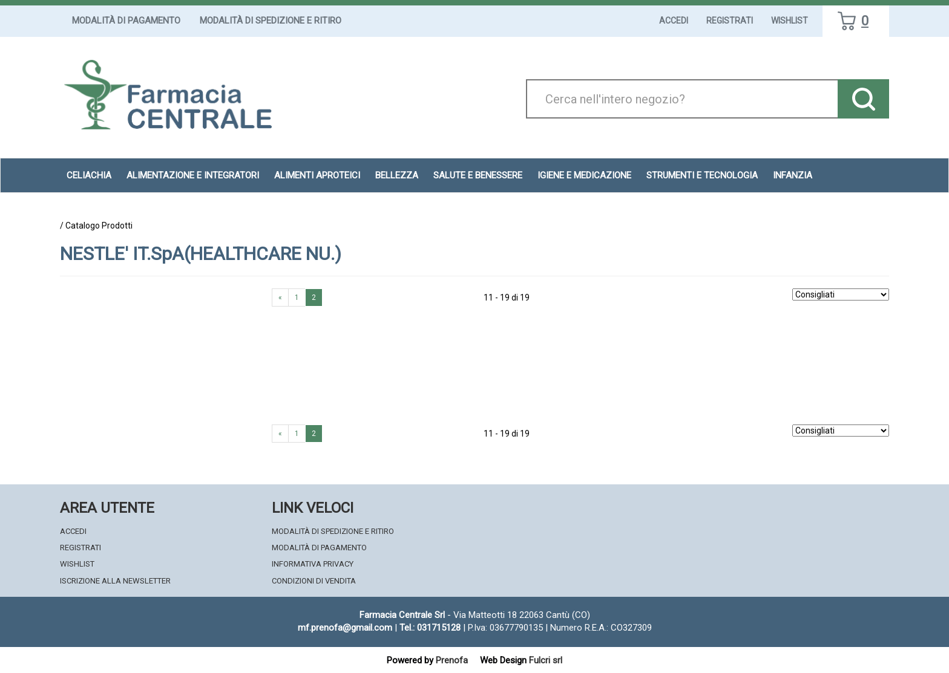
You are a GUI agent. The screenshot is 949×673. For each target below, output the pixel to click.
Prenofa (452, 660)
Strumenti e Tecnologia (702, 175)
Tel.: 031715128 (430, 627)
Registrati (729, 20)
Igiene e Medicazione (584, 175)
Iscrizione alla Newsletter (115, 580)
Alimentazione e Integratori (192, 175)
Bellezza (396, 175)
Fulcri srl (545, 660)
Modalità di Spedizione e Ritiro (270, 20)
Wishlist (789, 20)
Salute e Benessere (477, 175)
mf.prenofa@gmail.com (345, 627)
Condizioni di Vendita (314, 580)
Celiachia (89, 175)
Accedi (673, 20)
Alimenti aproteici (317, 175)
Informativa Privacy (312, 563)
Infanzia (792, 175)
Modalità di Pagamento (126, 20)
